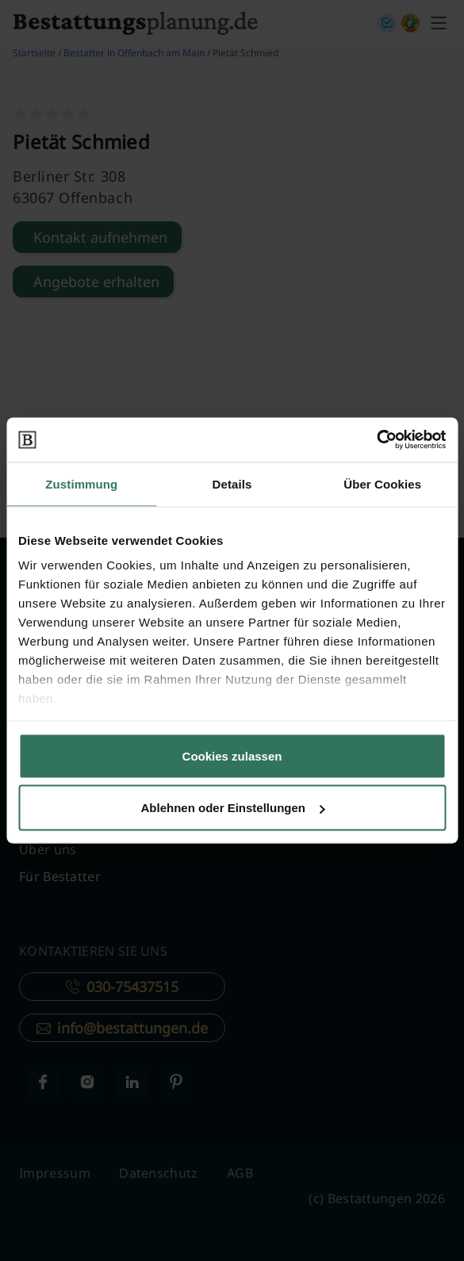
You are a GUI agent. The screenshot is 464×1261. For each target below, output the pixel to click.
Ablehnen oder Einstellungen (232, 807)
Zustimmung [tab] (81, 483)
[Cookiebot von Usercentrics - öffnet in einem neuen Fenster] (376, 440)
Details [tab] (232, 483)
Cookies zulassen (232, 755)
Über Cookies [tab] (382, 483)
